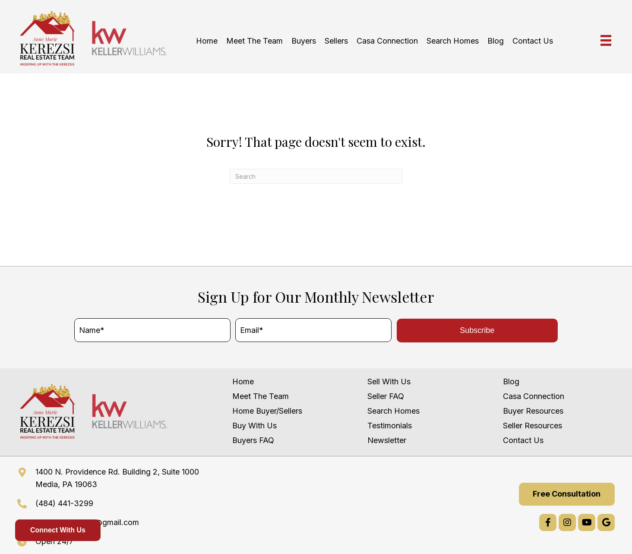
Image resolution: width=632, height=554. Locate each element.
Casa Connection (533, 396)
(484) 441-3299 (64, 503)
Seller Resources (532, 425)
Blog (511, 381)
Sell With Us (389, 381)
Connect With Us (57, 530)
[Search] (316, 176)
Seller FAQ (385, 396)
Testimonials (389, 425)
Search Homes (393, 410)
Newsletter (386, 440)
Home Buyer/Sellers (267, 410)
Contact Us (523, 440)
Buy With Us (254, 425)
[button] (477, 330)
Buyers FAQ (253, 440)
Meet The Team (260, 396)
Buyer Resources (533, 410)
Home (243, 381)
